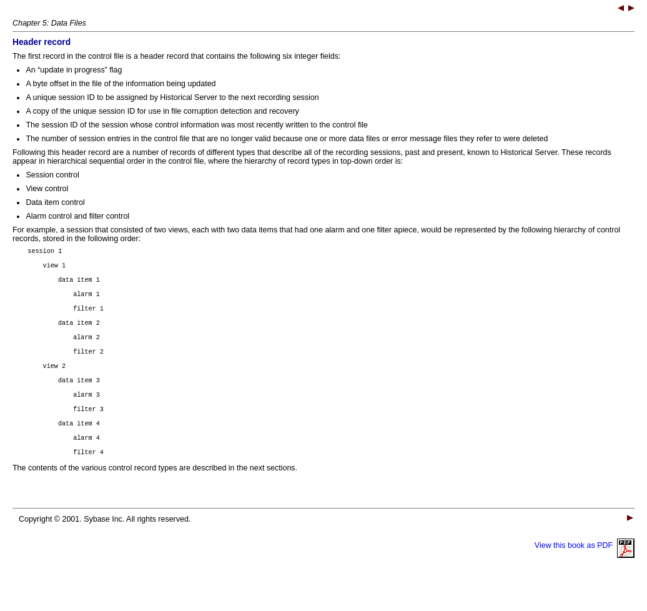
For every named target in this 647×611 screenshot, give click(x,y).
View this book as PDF (585, 573)
